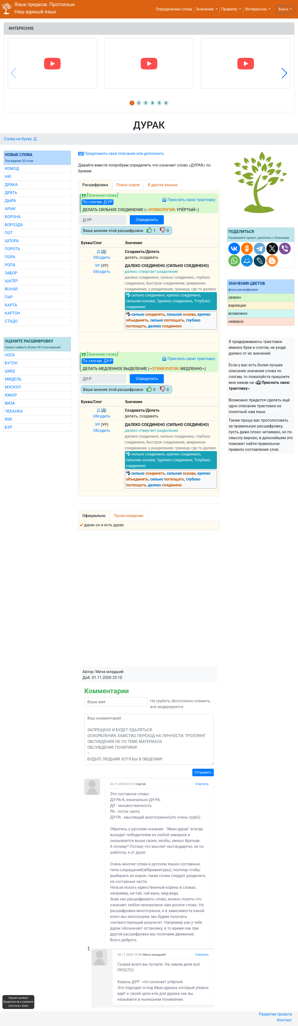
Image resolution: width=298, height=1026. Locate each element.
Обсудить (101, 257)
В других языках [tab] (163, 185)
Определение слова (174, 9)
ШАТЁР (11, 281)
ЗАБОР (11, 273)
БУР (8, 427)
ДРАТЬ (11, 192)
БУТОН (11, 363)
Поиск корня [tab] (128, 185)
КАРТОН (12, 313)
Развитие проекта (275, 1014)
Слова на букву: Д (20, 139)
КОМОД (12, 168)
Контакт (284, 1020)
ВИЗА (10, 403)
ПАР (9, 297)
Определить (147, 219)
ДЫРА (10, 200)
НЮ (8, 176)
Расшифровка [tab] (95, 185)
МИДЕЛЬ (13, 379)
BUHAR (11, 289)
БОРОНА (12, 216)
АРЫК (10, 208)
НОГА (10, 355)
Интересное (256, 9)
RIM (8, 419)
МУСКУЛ (13, 387)
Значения (205, 9)
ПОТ (9, 233)
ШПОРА (12, 241)
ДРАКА (11, 184)
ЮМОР (11, 395)
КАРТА (11, 305)
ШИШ (10, 371)
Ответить (202, 784)
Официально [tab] (93, 515)
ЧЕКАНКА (14, 411)
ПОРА (10, 257)
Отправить (203, 772)
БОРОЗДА (14, 224)
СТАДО (11, 321)
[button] (284, 73)
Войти (284, 9)
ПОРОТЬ (12, 249)
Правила (229, 9)
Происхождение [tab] (128, 515)
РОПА (10, 265)
